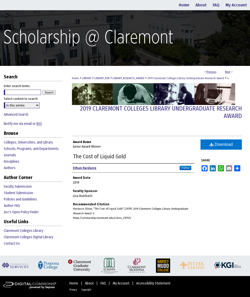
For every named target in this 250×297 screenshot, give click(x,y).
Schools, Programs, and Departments (31, 149)
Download (221, 144)
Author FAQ (12, 206)
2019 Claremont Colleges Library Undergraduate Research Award (185, 78)
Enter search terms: (17, 86)
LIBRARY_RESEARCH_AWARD (128, 78)
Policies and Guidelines (20, 199)
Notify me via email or (23, 124)
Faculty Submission (18, 186)
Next (227, 72)
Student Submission (18, 193)
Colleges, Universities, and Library (28, 142)
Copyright (86, 289)
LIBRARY (86, 78)
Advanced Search (16, 114)
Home (75, 78)
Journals (10, 155)
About (89, 283)
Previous (211, 72)
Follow (185, 167)
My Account (121, 283)
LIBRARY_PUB (101, 78)
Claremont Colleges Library (23, 231)
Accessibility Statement (153, 283)
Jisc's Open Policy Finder (21, 212)
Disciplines (11, 161)
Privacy (73, 289)
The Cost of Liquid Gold (99, 156)
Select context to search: (21, 99)
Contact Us (12, 243)
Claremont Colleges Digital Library (28, 237)
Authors (10, 168)
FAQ (104, 283)
